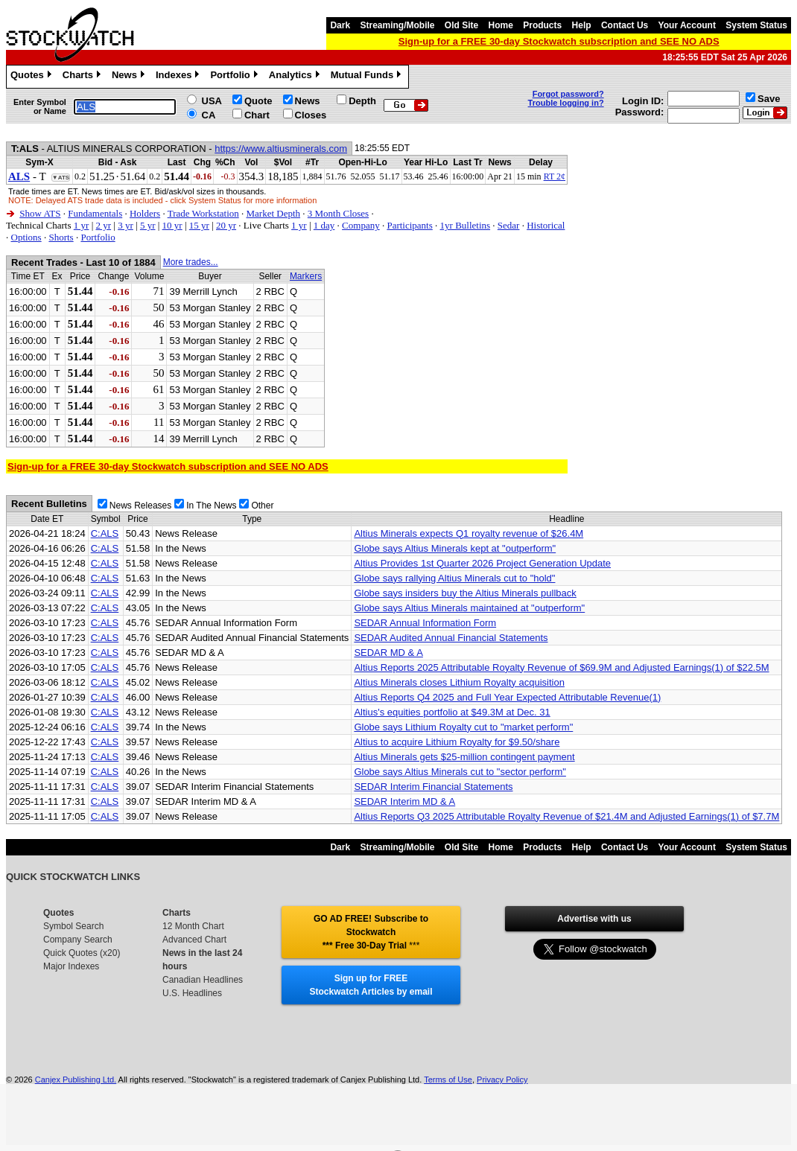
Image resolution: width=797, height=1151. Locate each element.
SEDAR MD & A (388, 652)
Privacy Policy (502, 1079)
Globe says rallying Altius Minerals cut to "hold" (454, 578)
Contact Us (624, 25)
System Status (756, 25)
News (130, 76)
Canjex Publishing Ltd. (75, 1079)
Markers (306, 276)
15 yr (199, 225)
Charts (83, 76)
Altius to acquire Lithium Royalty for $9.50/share (456, 741)
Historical (546, 225)
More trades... (190, 262)
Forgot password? (568, 93)
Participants (409, 225)
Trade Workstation (203, 213)
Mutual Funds (368, 76)
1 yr (81, 225)
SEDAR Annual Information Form (425, 622)
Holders (145, 213)
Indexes (179, 76)
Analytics (296, 76)
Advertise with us (594, 919)
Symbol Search (73, 926)
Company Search (77, 939)
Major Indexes (71, 966)
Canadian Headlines (202, 980)
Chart (257, 115)
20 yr (226, 225)
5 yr (148, 225)
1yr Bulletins (465, 225)
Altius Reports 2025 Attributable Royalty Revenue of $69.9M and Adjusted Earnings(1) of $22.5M (561, 667)
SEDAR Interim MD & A (404, 801)
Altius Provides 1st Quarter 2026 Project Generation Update (482, 563)
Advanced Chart (194, 939)
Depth (362, 100)
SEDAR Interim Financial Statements (433, 786)
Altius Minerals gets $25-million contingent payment (464, 756)
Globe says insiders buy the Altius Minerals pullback (465, 593)
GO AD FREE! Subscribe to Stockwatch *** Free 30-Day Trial (371, 932)
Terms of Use (448, 1079)
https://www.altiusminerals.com (281, 148)
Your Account (687, 25)
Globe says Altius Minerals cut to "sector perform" (460, 771)
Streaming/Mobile (397, 25)
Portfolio (235, 76)
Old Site (461, 25)
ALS (19, 176)
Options (26, 237)
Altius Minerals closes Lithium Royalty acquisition (459, 682)
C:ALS (105, 533)
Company (361, 225)
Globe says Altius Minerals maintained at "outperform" (469, 607)
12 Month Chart (193, 926)
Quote (258, 100)
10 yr (172, 225)
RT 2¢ (554, 176)
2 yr (103, 225)
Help (581, 25)
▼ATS (60, 177)
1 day (324, 225)
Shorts (60, 237)
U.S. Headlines (192, 993)
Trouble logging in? (566, 102)
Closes (311, 115)
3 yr (125, 225)
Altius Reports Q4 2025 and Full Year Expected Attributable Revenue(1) (507, 697)
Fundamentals (95, 213)
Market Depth (274, 213)
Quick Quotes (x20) (81, 953)
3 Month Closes (338, 213)
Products (542, 25)
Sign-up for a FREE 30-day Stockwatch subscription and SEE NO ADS (559, 41)
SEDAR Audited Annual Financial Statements (450, 637)
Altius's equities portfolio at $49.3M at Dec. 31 (452, 712)
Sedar (509, 225)
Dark (340, 25)
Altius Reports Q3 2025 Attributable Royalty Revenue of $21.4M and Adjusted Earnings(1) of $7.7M (566, 816)
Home (501, 25)
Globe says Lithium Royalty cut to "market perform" (463, 727)
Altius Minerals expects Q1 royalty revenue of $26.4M (468, 533)
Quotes (32, 76)
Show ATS (39, 213)
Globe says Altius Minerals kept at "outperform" (455, 548)
